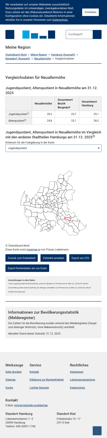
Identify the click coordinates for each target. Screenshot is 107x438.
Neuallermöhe (42, 58)
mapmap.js (33, 249)
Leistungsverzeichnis (82, 379)
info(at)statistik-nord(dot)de (31, 405)
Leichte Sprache (39, 387)
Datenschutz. (60, 19)
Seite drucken (13, 372)
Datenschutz (77, 387)
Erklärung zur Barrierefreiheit (47, 379)
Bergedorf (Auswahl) (17, 58)
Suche (9, 387)
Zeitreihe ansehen (53, 258)
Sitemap (10, 379)
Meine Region (39, 54)
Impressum (76, 372)
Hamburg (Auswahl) (63, 54)
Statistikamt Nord (16, 54)
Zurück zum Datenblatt (21, 258)
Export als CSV (80, 258)
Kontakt (34, 372)
